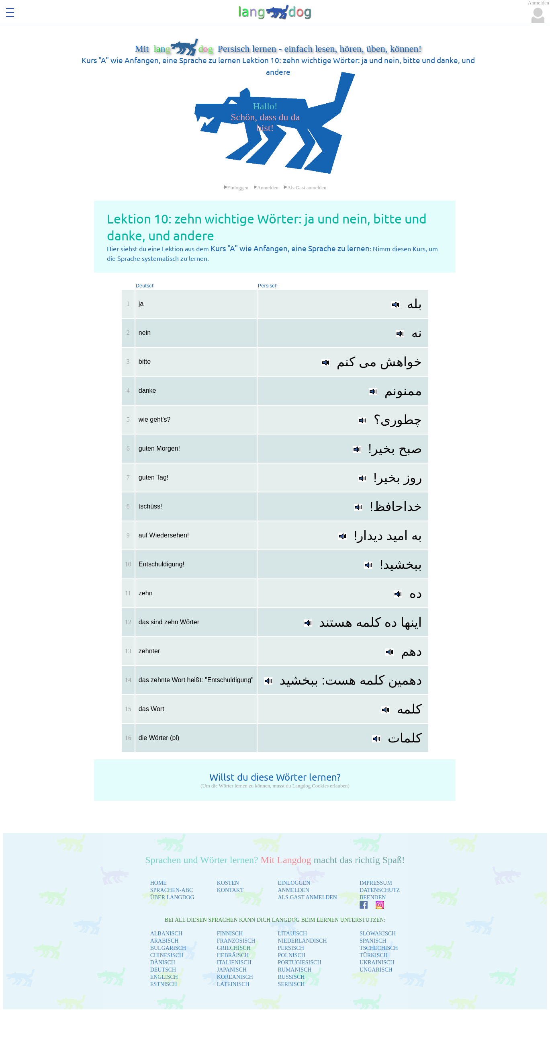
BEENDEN (373, 897)
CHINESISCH (166, 955)
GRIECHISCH (234, 948)
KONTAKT (230, 890)
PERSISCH (291, 948)
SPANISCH (373, 941)
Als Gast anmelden (305, 188)
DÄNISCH (162, 963)
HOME (158, 883)
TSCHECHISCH (379, 948)
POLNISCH (291, 955)
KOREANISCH (235, 977)
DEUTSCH (163, 970)
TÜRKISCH (374, 955)
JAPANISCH (232, 970)
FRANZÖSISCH (236, 941)
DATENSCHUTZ (380, 890)
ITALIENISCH (234, 963)
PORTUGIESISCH (299, 963)
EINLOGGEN (294, 883)
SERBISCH (291, 984)
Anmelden (266, 188)
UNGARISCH (376, 970)
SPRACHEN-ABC (171, 890)
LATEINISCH (233, 984)
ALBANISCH (166, 934)
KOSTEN (228, 883)
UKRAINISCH (377, 963)
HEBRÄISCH (233, 955)
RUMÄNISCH (294, 970)
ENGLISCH (164, 977)
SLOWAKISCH (378, 934)
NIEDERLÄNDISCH (302, 941)
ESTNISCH (163, 984)
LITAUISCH (292, 934)
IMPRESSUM (376, 883)
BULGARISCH (168, 948)
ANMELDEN (293, 890)
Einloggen (236, 188)
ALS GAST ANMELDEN (307, 897)
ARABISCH (164, 941)
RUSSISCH (291, 977)
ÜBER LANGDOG (172, 897)
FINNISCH (230, 934)
